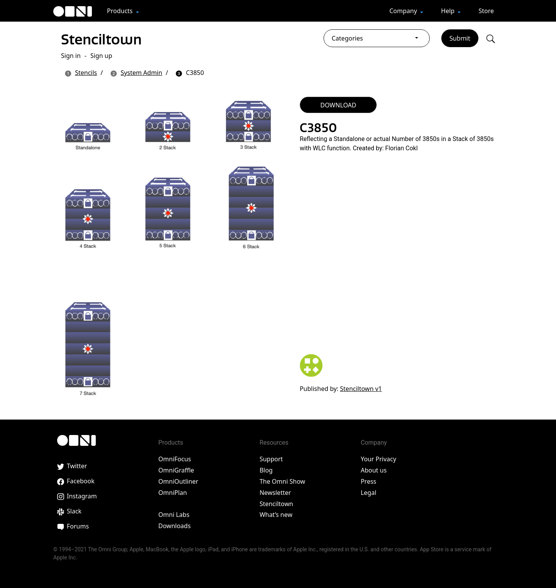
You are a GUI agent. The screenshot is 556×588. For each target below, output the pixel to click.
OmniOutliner (178, 481)
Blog (266, 470)
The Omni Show (282, 481)
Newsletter (275, 492)
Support (271, 459)
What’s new (275, 514)
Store (486, 11)
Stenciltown (105, 38)
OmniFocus (174, 459)
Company (404, 11)
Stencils (86, 72)
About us (373, 470)
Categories (347, 38)
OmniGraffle (176, 470)
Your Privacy (378, 459)
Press (368, 481)
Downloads (174, 526)
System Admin (142, 72)
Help (448, 11)
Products (120, 11)
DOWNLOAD (338, 105)
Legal (368, 492)
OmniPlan (172, 492)
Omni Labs (174, 514)
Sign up (101, 55)
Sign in (71, 55)
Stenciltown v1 (361, 388)
